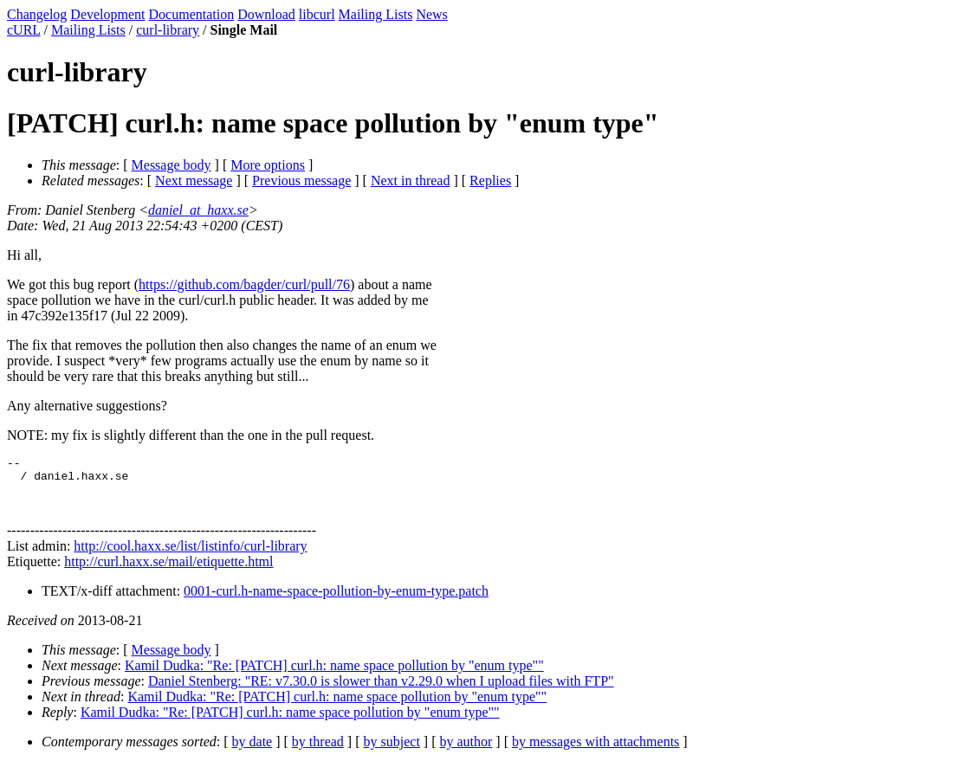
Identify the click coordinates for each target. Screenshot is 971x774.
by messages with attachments (595, 752)
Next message (193, 180)
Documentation (192, 14)
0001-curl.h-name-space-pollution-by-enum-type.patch (336, 601)
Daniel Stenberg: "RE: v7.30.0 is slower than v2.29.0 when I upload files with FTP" (381, 691)
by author (465, 752)
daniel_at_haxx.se (198, 210)
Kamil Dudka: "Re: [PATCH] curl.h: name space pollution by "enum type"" (334, 675)
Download (266, 14)
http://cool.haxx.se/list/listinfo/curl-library (190, 556)
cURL (24, 30)
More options (267, 165)
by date (252, 752)
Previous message (301, 180)
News (431, 14)
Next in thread (410, 180)
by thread (318, 752)
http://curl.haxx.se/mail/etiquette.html (168, 571)
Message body (171, 165)
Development (107, 14)
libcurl (317, 14)
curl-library (167, 30)
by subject (392, 752)
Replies (490, 180)
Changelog (37, 14)
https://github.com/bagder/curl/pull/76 (244, 284)
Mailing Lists (376, 14)
